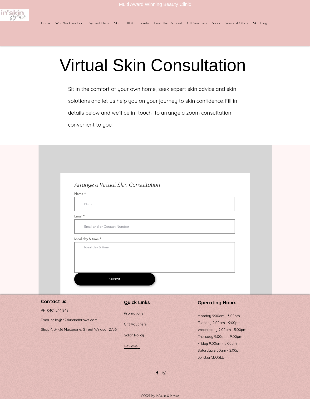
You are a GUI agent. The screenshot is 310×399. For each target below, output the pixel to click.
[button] (117, 23)
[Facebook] (157, 372)
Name (78, 193)
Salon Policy (134, 335)
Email (78, 216)
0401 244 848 (58, 310)
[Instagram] (164, 372)
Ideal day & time (86, 239)
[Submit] (114, 279)
